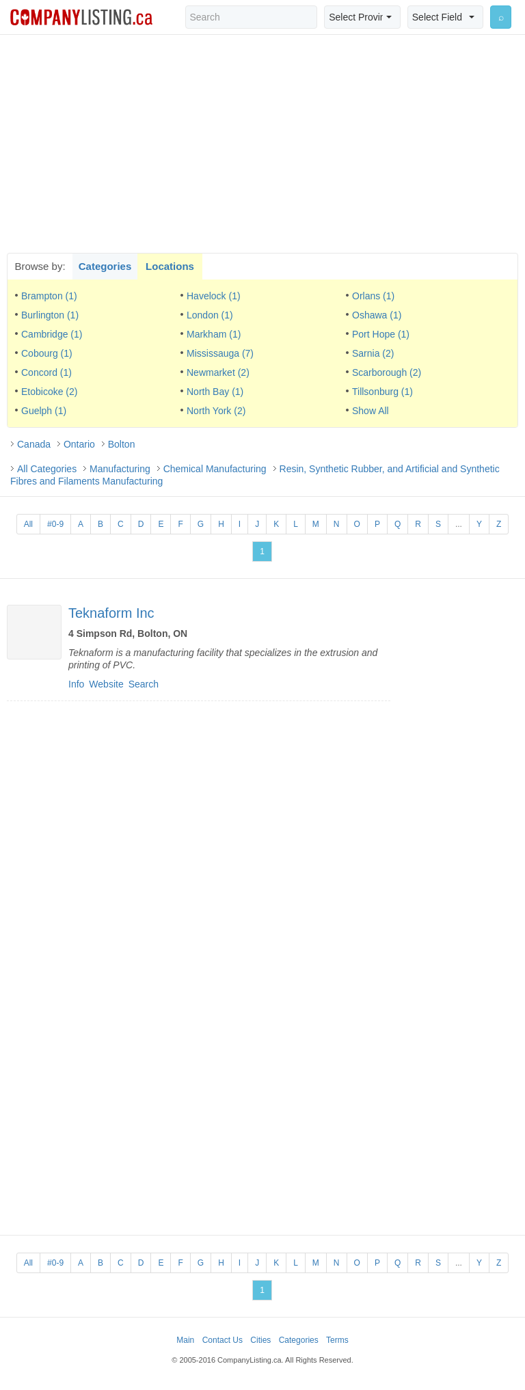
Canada (34, 444)
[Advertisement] (262, 143)
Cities (260, 1340)
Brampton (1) (49, 295)
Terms (337, 1340)
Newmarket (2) (218, 372)
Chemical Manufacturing (215, 468)
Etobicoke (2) (49, 391)
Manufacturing (120, 468)
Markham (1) (214, 334)
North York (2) (216, 410)
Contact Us (222, 1340)
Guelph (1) (43, 410)
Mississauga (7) (220, 353)
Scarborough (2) (386, 372)
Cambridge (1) (51, 334)
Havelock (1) (214, 295)
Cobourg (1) (46, 353)
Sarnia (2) (373, 353)
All (28, 524)
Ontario (79, 444)
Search (144, 684)
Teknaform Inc (111, 613)
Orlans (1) (373, 295)
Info (76, 684)
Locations (170, 266)
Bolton (121, 444)
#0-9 (55, 524)
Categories (105, 266)
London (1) (210, 315)
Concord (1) (46, 372)
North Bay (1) (215, 391)
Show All (370, 410)
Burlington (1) (50, 315)
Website (106, 684)
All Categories (47, 468)
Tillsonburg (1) (382, 391)
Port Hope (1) (380, 334)
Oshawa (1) (376, 315)
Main (185, 1340)
